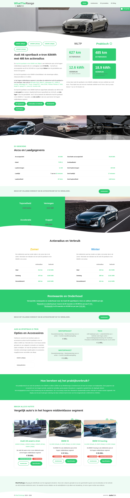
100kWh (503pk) (19, 444)
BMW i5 (42, 82)
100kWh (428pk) (30, 444)
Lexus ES (30, 86)
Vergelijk (125, 9)
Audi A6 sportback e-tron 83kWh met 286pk (28, 63)
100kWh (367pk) (40, 444)
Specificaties (36, 463)
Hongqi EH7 (37, 84)
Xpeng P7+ (23, 86)
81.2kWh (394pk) (65, 444)
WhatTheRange (19, 495)
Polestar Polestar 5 (54, 84)
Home (84, 3)
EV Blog (113, 3)
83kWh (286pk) (30, 446)
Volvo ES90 (44, 84)
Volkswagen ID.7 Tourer (26, 84)
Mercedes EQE (35, 82)
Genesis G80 (37, 86)
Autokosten (94, 3)
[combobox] (24, 358)
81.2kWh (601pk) (54, 444)
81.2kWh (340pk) (75, 444)
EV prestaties (104, 3)
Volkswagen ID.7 (50, 82)
